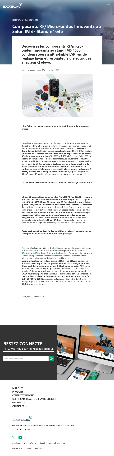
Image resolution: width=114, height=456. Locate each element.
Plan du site (18, 448)
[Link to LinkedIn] (20, 437)
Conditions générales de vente (52, 443)
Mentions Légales (35, 448)
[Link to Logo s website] (22, 418)
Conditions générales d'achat (24, 443)
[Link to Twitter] (13, 437)
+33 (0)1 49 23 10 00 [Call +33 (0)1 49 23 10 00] (21, 430)
